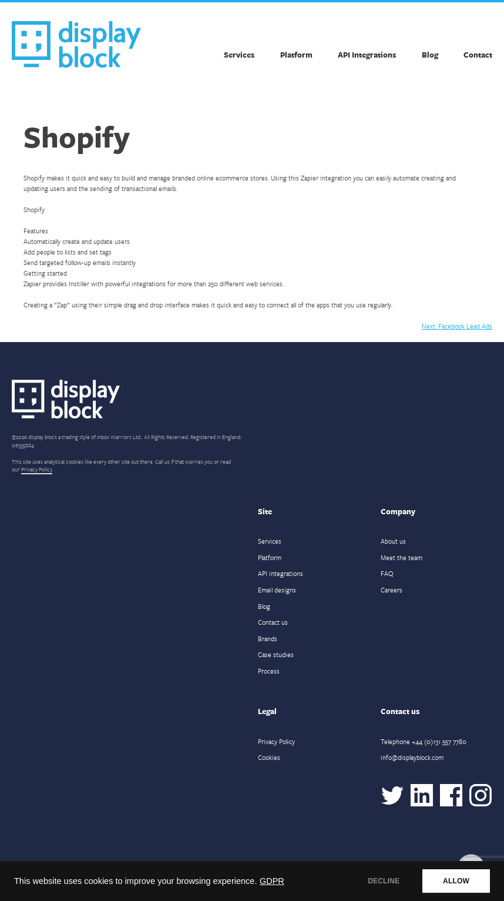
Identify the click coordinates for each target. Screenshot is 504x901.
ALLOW (456, 881)
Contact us (273, 622)
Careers (391, 590)
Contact (477, 55)
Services (239, 55)
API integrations (280, 573)
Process (269, 671)
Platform (296, 55)
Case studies (276, 654)
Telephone (423, 741)
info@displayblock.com (412, 757)
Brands (267, 639)
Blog (430, 55)
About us (393, 541)
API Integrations (367, 55)
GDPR (272, 881)
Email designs (277, 590)
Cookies (269, 757)
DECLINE (383, 881)
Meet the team (401, 557)
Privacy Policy (36, 469)
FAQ (387, 573)
